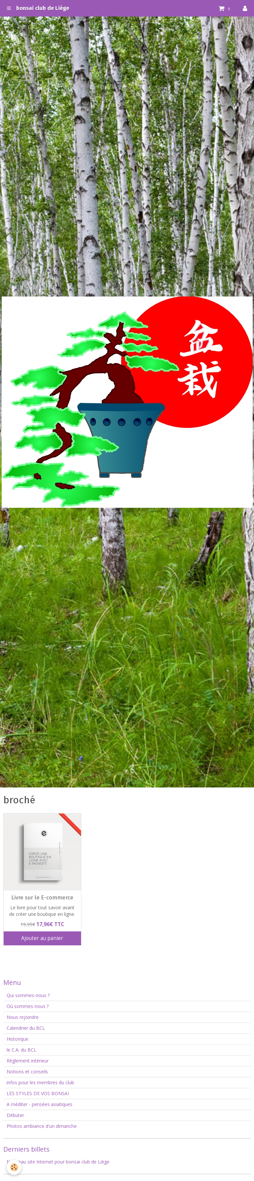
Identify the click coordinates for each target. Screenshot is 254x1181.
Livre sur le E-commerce (42, 897)
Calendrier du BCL (26, 1028)
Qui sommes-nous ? (28, 995)
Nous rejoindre (23, 1017)
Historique (17, 1039)
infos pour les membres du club (40, 1082)
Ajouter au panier (42, 938)
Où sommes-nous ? (28, 1006)
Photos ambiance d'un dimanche (42, 1126)
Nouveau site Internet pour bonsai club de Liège (58, 1162)
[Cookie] (14, 1167)
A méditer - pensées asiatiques (39, 1104)
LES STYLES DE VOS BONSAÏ (38, 1093)
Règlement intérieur (28, 1061)
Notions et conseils (27, 1071)
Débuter (15, 1115)
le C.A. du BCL (21, 1050)
